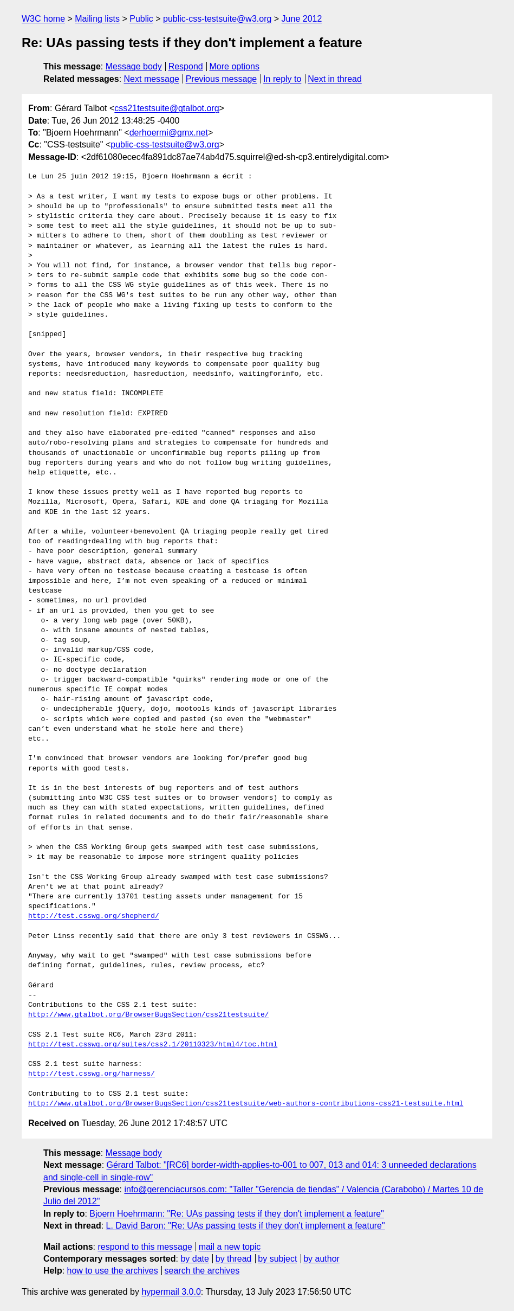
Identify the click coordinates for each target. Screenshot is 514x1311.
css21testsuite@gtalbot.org (166, 108)
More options (235, 66)
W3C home (43, 18)
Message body (134, 66)
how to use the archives (112, 1270)
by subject (277, 1258)
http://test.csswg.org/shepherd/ (93, 916)
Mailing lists (97, 18)
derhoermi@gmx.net (168, 132)
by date (194, 1258)
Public (141, 18)
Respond (185, 66)
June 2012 (302, 18)
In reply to (282, 78)
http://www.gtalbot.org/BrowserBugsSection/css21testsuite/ (148, 1015)
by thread (234, 1258)
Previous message (221, 78)
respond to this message (144, 1246)
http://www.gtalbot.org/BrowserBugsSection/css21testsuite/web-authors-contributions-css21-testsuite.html (245, 1104)
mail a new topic (230, 1246)
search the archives (202, 1270)
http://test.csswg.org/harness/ (91, 1074)
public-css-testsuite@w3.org (217, 18)
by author (321, 1258)
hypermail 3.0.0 (170, 1291)
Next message (151, 78)
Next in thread (335, 78)
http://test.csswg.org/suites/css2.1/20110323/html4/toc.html (152, 1045)
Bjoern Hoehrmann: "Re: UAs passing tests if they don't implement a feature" (236, 1213)
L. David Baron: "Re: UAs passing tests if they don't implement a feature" (245, 1225)
